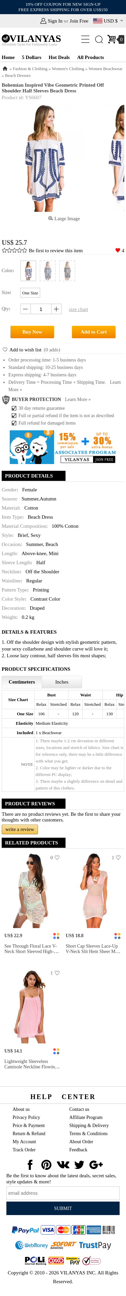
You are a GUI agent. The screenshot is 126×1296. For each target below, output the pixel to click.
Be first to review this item (56, 250)
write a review (19, 829)
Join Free (79, 21)
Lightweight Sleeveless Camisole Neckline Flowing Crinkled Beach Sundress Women (30, 1069)
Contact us (79, 1109)
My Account (24, 1141)
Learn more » (78, 399)
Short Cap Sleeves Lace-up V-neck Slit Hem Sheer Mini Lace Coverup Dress (93, 951)
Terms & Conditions (88, 1133)
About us (21, 1109)
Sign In (55, 21)
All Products (90, 57)
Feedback (78, 1149)
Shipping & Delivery (89, 1125)
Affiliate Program (85, 1117)
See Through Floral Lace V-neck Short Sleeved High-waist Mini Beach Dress (30, 951)
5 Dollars (31, 57)
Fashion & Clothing (30, 68)
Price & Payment (29, 1125)
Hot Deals (59, 57)
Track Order (24, 1149)
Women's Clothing (68, 68)
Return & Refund (29, 1133)
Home (8, 57)
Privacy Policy (26, 1117)
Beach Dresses (18, 75)
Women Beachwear (106, 68)
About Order (81, 1141)
